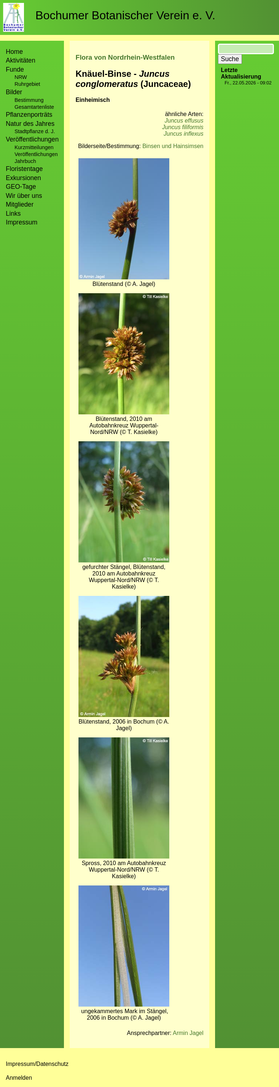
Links (13, 213)
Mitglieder (19, 204)
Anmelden (19, 1078)
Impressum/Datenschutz (37, 1064)
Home (14, 51)
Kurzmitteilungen (34, 147)
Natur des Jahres (30, 123)
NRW (21, 77)
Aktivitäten (20, 60)
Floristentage (24, 168)
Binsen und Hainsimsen (172, 146)
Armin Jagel (188, 1033)
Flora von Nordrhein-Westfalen (125, 57)
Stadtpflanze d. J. (35, 131)
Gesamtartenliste (34, 107)
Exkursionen (23, 178)
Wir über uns (24, 195)
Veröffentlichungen (36, 154)
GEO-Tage (21, 186)
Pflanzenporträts (29, 114)
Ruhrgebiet (27, 84)
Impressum (21, 222)
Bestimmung (29, 100)
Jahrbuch (25, 161)
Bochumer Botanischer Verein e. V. (125, 15)
